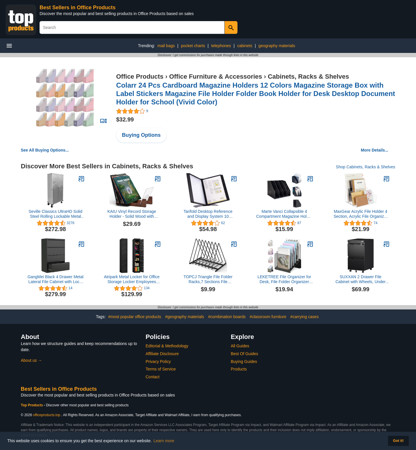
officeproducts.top (46, 415)
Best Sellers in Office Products (78, 7)
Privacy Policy (158, 361)
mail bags (166, 45)
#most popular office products (134, 316)
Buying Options (141, 135)
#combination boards (227, 316)
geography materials (277, 45)
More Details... (374, 150)
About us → (31, 360)
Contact (152, 377)
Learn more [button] (164, 440)
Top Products (32, 405)
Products (239, 369)
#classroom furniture (268, 316)
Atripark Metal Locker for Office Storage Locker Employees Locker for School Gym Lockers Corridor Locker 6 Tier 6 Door (131, 279)
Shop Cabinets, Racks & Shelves (365, 167)
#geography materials (184, 316)
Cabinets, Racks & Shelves (308, 76)
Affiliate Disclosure (162, 353)
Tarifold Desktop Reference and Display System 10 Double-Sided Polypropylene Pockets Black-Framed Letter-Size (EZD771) (208, 214)
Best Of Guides (244, 353)
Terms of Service (161, 369)
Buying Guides (244, 361)
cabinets (244, 45)
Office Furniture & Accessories (215, 76)
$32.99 (125, 119)
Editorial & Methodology (167, 346)
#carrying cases (304, 316)
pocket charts (193, 45)
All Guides (240, 346)
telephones (221, 45)
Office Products (140, 76)
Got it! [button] (398, 441)
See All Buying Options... (45, 150)
